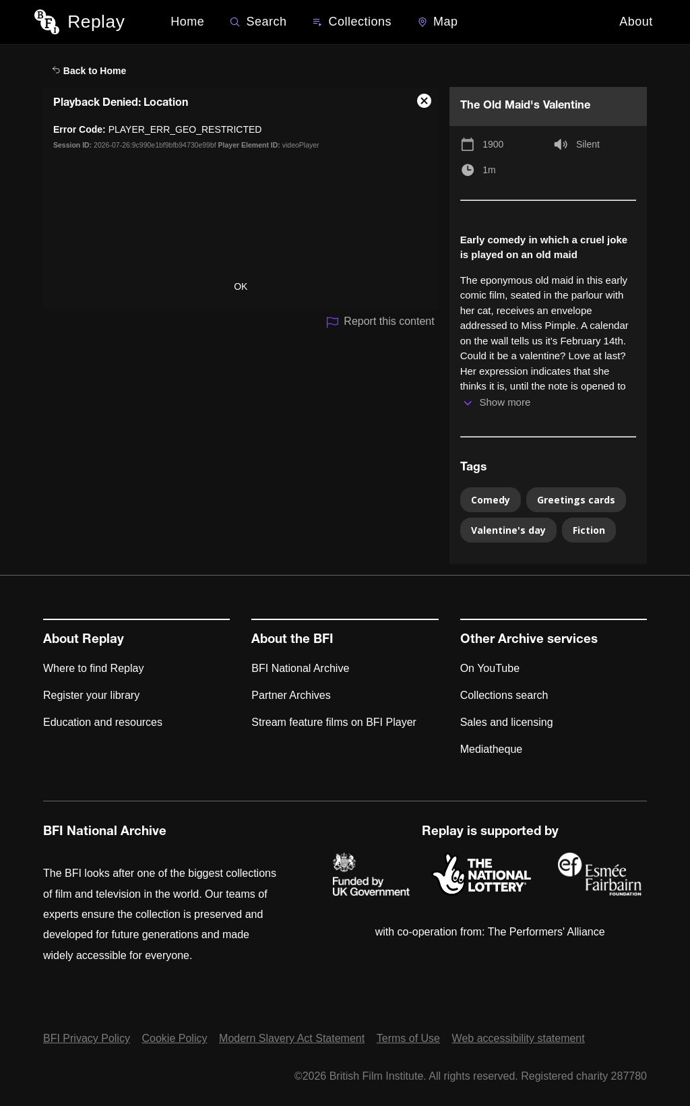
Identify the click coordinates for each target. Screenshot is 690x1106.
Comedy (490, 499)
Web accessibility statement (518, 1038)
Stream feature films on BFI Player (333, 722)
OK (240, 286)
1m (488, 169)
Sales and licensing (506, 722)
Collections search (504, 695)
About (636, 21)
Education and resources (102, 722)
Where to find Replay (93, 668)
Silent (588, 144)
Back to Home (89, 70)
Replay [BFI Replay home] (96, 21)
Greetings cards (576, 499)
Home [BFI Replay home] (187, 21)
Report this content (379, 322)
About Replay (83, 640)
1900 (492, 144)
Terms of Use (408, 1038)
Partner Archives (290, 695)
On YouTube (490, 668)
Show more (504, 402)
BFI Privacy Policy (86, 1038)
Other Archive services (529, 640)
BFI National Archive (300, 668)
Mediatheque (491, 749)
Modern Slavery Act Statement (292, 1038)
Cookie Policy (175, 1038)
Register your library (91, 695)
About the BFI (292, 640)
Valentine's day (508, 530)
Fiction (589, 530)
